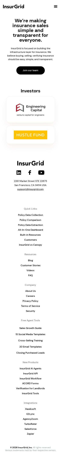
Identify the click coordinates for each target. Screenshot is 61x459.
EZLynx (30, 414)
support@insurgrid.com (30, 189)
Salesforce (30, 429)
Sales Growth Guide (30, 328)
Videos (30, 270)
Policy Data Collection (30, 215)
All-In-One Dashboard (30, 229)
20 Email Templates (30, 346)
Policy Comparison (30, 220)
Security (30, 311)
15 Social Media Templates (30, 334)
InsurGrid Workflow (30, 378)
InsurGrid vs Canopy (30, 244)
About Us (30, 291)
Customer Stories (30, 265)
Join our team (30, 70)
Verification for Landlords (30, 388)
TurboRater (30, 424)
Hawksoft (30, 409)
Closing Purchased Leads (30, 352)
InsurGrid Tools (30, 393)
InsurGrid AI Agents (30, 368)
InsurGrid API (30, 373)
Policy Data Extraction (30, 225)
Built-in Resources (30, 234)
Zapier (30, 433)
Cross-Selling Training (30, 340)
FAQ (30, 275)
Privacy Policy (30, 301)
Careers (30, 296)
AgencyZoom (30, 419)
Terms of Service (30, 306)
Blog (30, 260)
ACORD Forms (30, 383)
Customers (30, 239)
